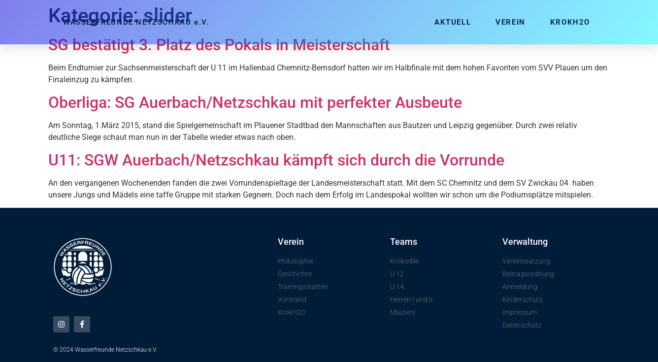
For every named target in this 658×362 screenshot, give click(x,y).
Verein (510, 22)
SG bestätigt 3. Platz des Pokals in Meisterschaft (219, 44)
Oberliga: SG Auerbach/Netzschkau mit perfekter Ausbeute (255, 102)
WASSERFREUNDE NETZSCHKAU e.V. (136, 22)
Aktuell (452, 22)
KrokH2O (570, 22)
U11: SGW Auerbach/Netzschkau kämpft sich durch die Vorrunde (276, 160)
